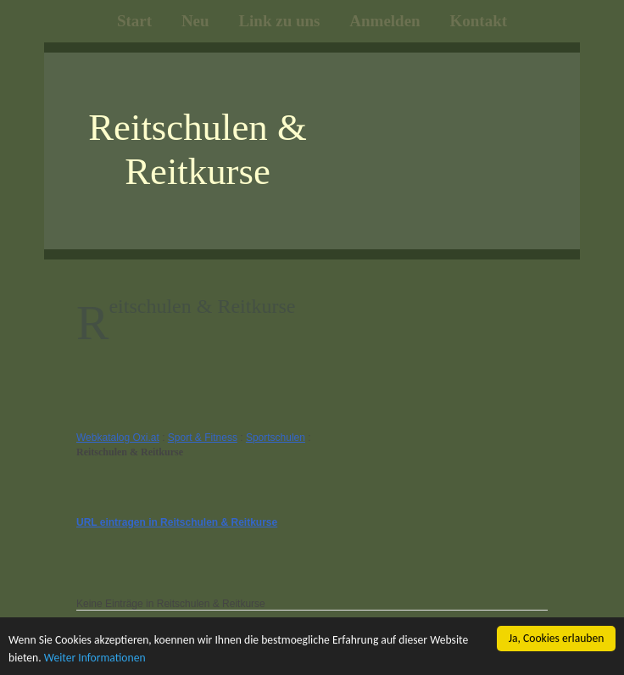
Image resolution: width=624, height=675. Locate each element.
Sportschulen (275, 437)
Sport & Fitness (202, 437)
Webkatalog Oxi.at (117, 437)
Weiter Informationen (95, 657)
